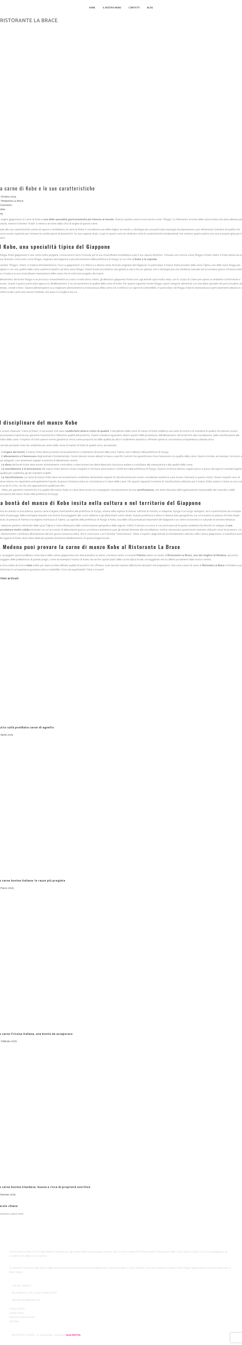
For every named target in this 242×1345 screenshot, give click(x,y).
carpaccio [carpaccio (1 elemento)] (13, 1213)
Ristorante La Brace (213, 565)
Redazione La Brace (12, 201)
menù (29, 565)
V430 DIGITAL (73, 1335)
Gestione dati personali (22, 1317)
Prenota (141, 555)
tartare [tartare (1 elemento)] (20, 1213)
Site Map (14, 1321)
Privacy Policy (17, 1309)
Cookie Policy (16, 1313)
